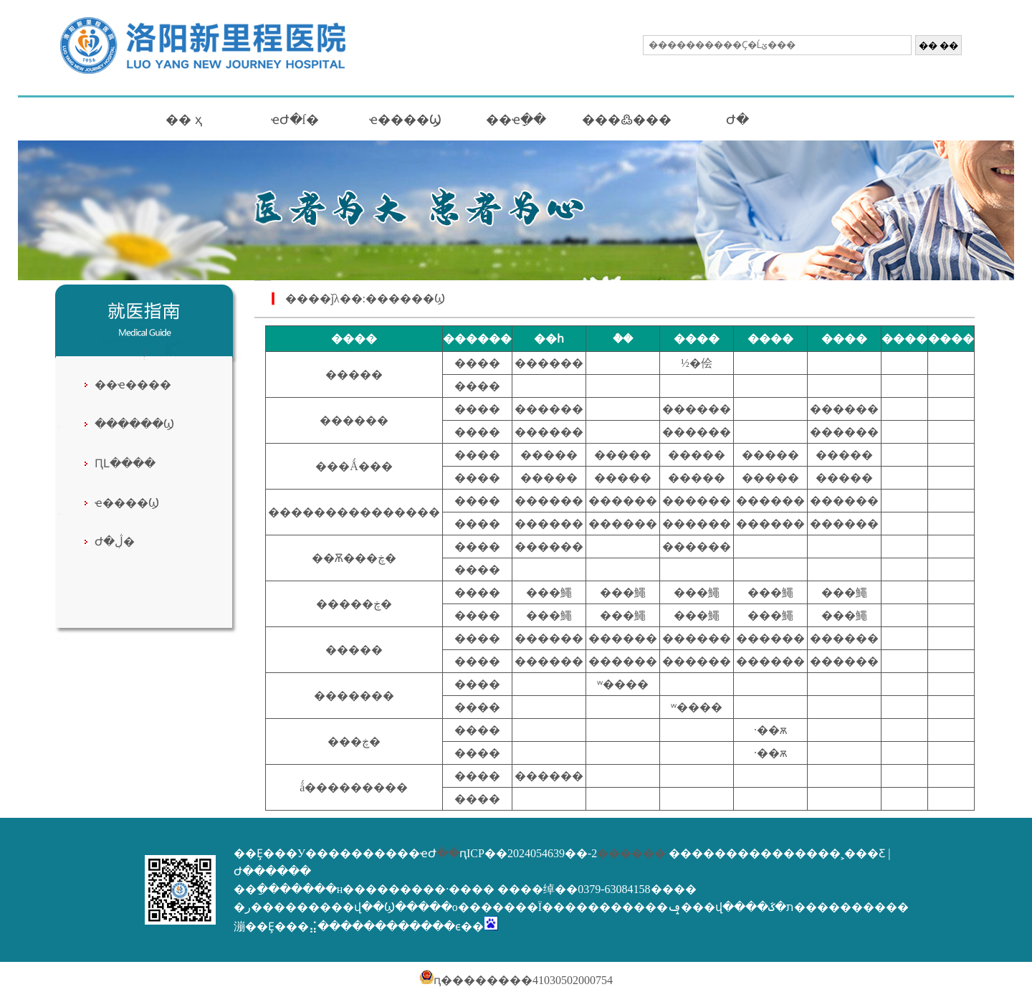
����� (354, 374)
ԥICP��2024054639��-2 (528, 853)
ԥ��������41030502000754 (516, 980)
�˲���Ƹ (857, 853)
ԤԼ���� (125, 463)
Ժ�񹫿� (737, 120)
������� (354, 696)
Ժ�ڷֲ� (115, 541)
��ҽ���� (133, 384)
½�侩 (696, 363)
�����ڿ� (354, 604)
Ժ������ (272, 871)
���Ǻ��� (354, 466)
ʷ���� (623, 684)
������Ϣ (134, 424)
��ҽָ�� (516, 120)
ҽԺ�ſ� (295, 120)
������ (549, 363)
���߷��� (627, 120)
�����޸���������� (354, 512)
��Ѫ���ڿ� (354, 558)
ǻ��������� (354, 787)
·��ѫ (770, 730)
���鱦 (549, 592)
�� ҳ (184, 120)
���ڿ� (354, 741)
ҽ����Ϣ (405, 120)
